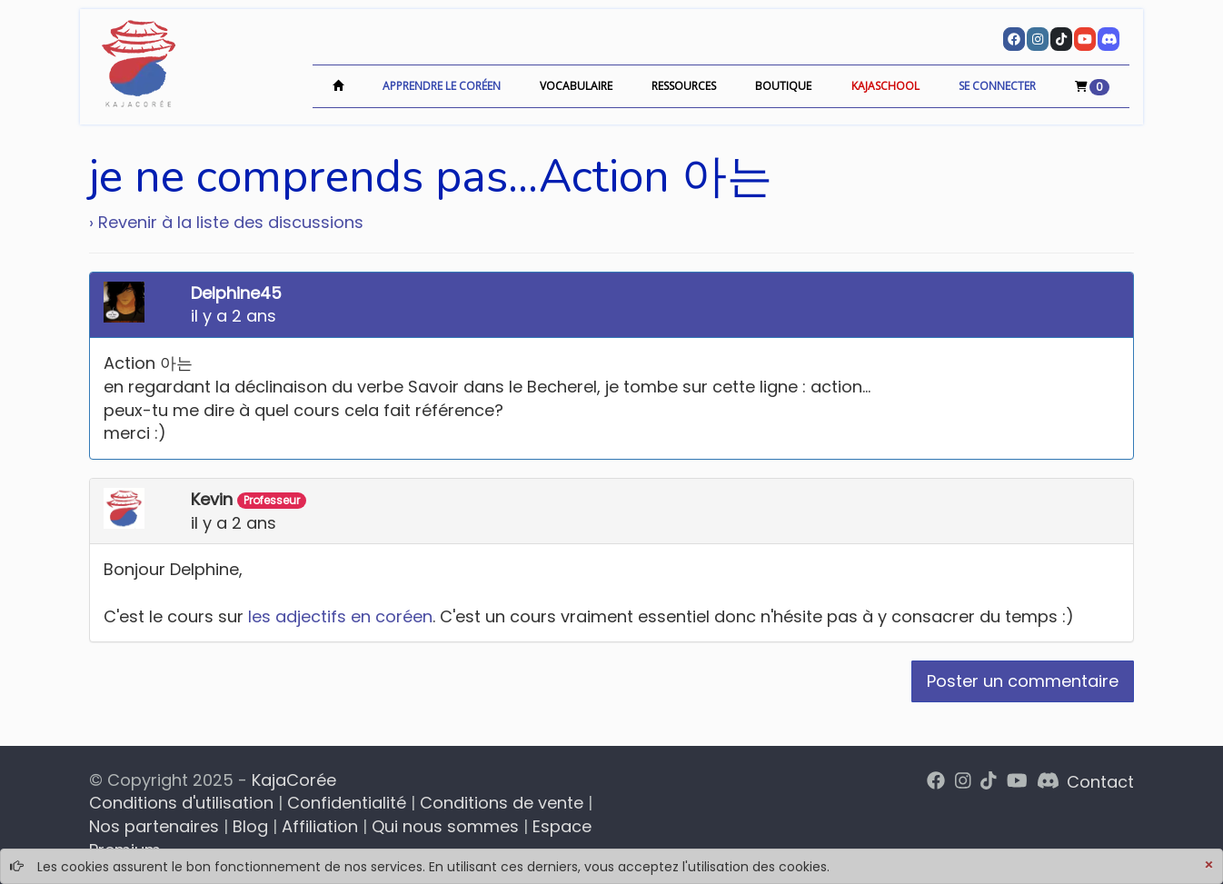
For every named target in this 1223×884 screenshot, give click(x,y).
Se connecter (997, 86)
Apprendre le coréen (442, 86)
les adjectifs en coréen (340, 616)
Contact (1100, 781)
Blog (250, 826)
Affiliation (320, 826)
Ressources (683, 86)
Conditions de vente (501, 802)
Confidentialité (346, 802)
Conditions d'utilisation (181, 802)
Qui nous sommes (445, 826)
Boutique (783, 86)
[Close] (1208, 866)
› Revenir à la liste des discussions (226, 222)
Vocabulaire (576, 86)
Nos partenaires (154, 826)
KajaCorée (294, 780)
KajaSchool (885, 86)
